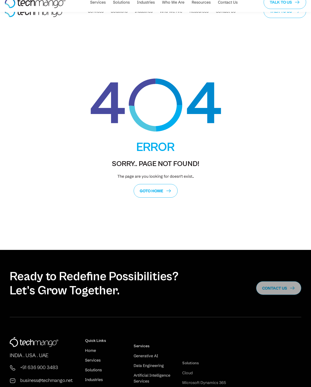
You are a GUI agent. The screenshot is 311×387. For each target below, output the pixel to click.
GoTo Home (151, 190)
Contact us (274, 296)
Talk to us (281, 11)
